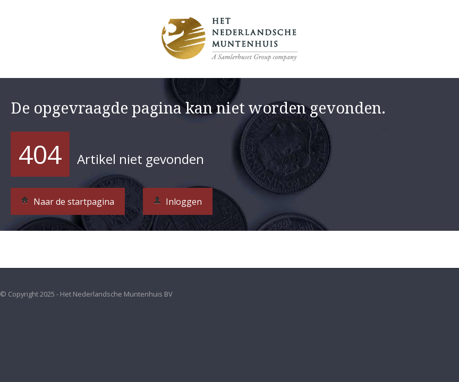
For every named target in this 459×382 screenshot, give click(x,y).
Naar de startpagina (67, 201)
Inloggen (178, 201)
